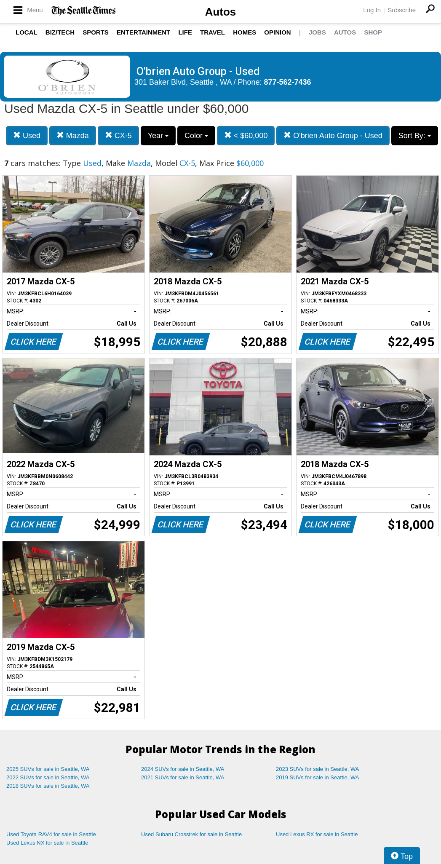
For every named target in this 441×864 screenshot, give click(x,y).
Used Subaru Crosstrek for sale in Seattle (191, 834)
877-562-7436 (287, 82)
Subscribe (402, 9)
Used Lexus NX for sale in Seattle (47, 843)
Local (26, 32)
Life (185, 32)
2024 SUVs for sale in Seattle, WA (183, 769)
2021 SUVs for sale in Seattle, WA (183, 777)
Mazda (72, 135)
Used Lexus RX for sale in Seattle (317, 834)
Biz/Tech (60, 32)
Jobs (317, 32)
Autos (220, 11)
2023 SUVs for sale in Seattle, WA (317, 769)
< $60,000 (246, 135)
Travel (212, 32)
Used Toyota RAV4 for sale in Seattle (51, 834)
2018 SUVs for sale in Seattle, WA (48, 786)
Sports (96, 32)
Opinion (277, 32)
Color (196, 135)
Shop (373, 32)
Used (26, 135)
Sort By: (414, 135)
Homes (244, 32)
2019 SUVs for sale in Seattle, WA (317, 777)
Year (158, 135)
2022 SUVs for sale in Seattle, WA (48, 777)
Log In (372, 9)
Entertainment (143, 32)
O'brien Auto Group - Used (332, 135)
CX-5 (118, 135)
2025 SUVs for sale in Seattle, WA (48, 769)
